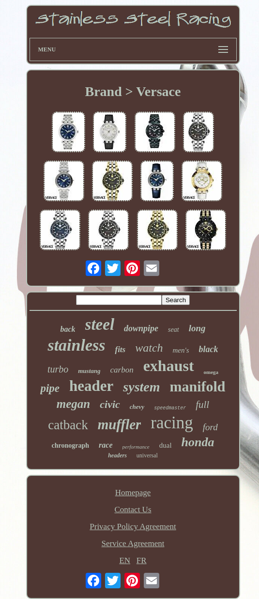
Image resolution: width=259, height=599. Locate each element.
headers (117, 455)
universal (147, 455)
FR (142, 560)
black (208, 349)
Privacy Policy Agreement (133, 526)
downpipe (141, 328)
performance (136, 447)
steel (99, 324)
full (202, 404)
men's (181, 350)
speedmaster (170, 408)
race (105, 445)
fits (120, 349)
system (141, 386)
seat (173, 329)
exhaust (168, 365)
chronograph (71, 445)
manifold (198, 386)
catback (68, 425)
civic (110, 404)
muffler (119, 424)
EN (124, 560)
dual (165, 445)
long (197, 328)
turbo (57, 369)
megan (73, 403)
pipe (50, 388)
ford (210, 427)
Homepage (133, 492)
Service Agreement (133, 543)
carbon (121, 369)
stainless (76, 345)
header (91, 385)
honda (198, 442)
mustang (89, 370)
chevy (137, 406)
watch (149, 347)
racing (172, 422)
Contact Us (132, 509)
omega (211, 372)
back (67, 329)
